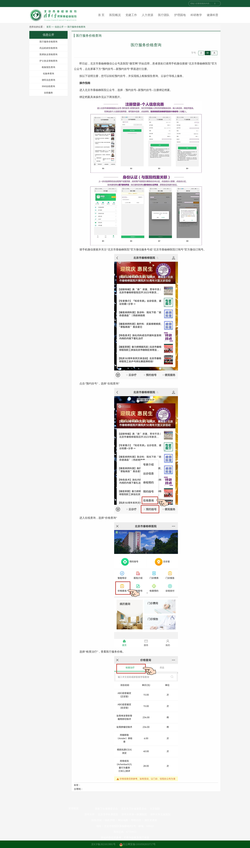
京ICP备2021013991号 (103, 844)
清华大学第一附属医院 (134, 814)
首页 (48, 27)
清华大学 (89, 814)
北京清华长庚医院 (108, 814)
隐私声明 (110, 820)
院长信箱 (97, 820)
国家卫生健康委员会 (106, 808)
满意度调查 (150, 820)
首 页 (101, 15)
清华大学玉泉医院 (160, 814)
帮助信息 (136, 820)
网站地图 (123, 820)
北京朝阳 (155, 808)
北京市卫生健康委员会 (134, 808)
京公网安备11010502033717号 (137, 844)
